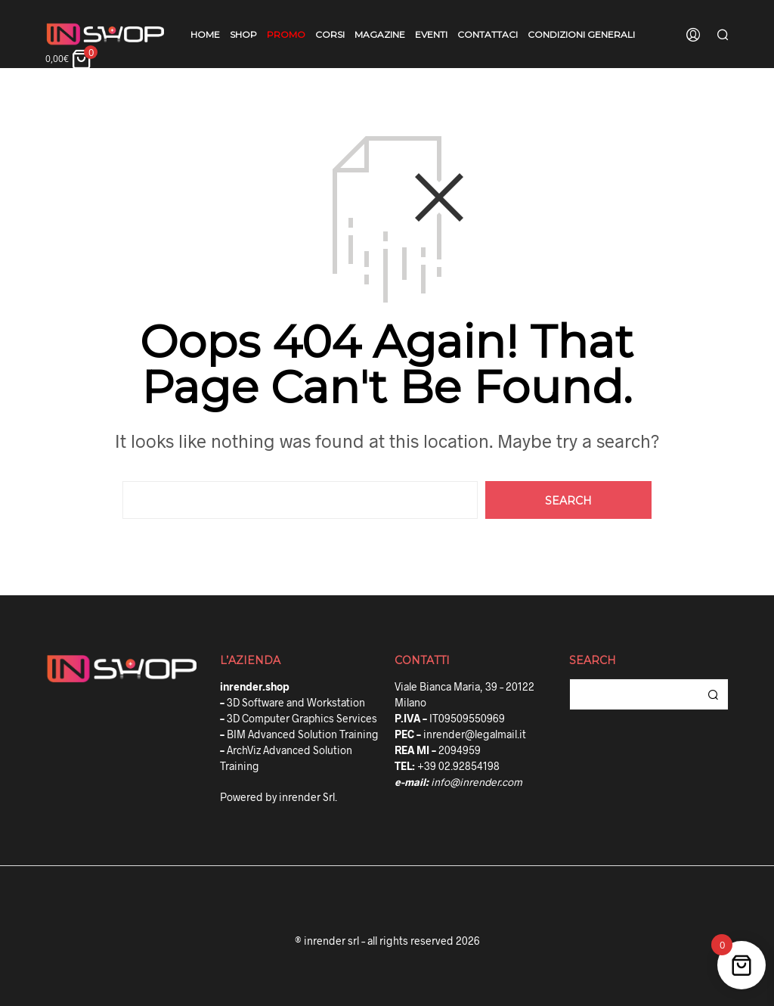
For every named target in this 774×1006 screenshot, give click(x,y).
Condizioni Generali (581, 34)
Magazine (379, 34)
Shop (243, 34)
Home (205, 34)
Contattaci (487, 34)
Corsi (330, 34)
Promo (286, 34)
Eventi (431, 34)
